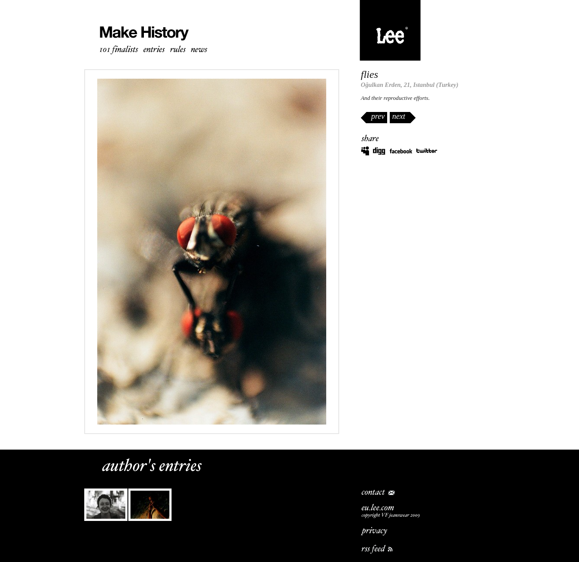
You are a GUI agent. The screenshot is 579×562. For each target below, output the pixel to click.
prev (378, 116)
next (398, 116)
